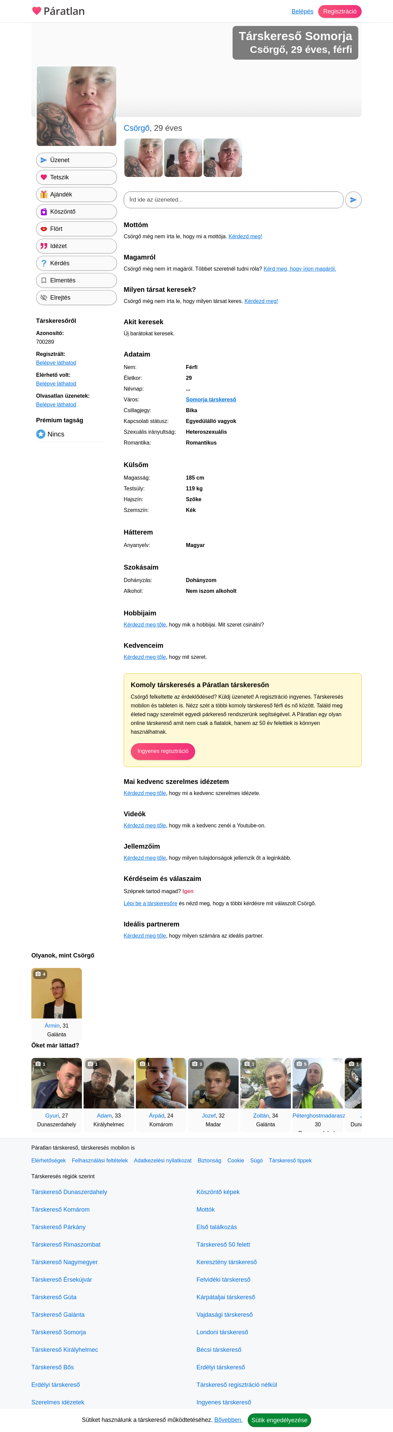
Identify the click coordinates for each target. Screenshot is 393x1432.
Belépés (302, 11)
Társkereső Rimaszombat (65, 1244)
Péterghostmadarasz (319, 1116)
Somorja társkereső (211, 399)
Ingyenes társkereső (223, 1402)
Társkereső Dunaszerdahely (69, 1192)
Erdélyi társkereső (55, 1384)
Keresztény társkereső (226, 1262)
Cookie (236, 1160)
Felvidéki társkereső (223, 1279)
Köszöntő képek (218, 1192)
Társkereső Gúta (54, 1297)
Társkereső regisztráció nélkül (236, 1384)
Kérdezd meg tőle (145, 625)
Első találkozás (216, 1227)
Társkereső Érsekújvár (61, 1279)
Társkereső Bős (52, 1367)
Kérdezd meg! (245, 236)
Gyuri (52, 1116)
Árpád (156, 1116)
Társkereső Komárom (60, 1209)
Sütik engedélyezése (279, 1420)
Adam (104, 1116)
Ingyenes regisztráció (163, 751)
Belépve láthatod (56, 363)
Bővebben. (228, 1419)
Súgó (256, 1160)
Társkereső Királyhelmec (64, 1349)
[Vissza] (43, 1091)
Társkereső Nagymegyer (64, 1262)
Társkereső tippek (290, 1160)
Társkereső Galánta (58, 1314)
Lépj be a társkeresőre (150, 903)
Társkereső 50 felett (223, 1244)
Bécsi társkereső (218, 1349)
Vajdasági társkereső (224, 1314)
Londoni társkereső (222, 1332)
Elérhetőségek (48, 1160)
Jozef (209, 1116)
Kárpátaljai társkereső (225, 1297)
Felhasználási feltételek (100, 1160)
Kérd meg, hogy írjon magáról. (300, 269)
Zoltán (261, 1116)
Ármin (51, 1026)
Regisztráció (340, 11)
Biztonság (209, 1160)
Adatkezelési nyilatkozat (163, 1160)
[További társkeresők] (350, 1091)
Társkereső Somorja (58, 1332)
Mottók (205, 1209)
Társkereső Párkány (58, 1227)
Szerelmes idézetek (57, 1402)
